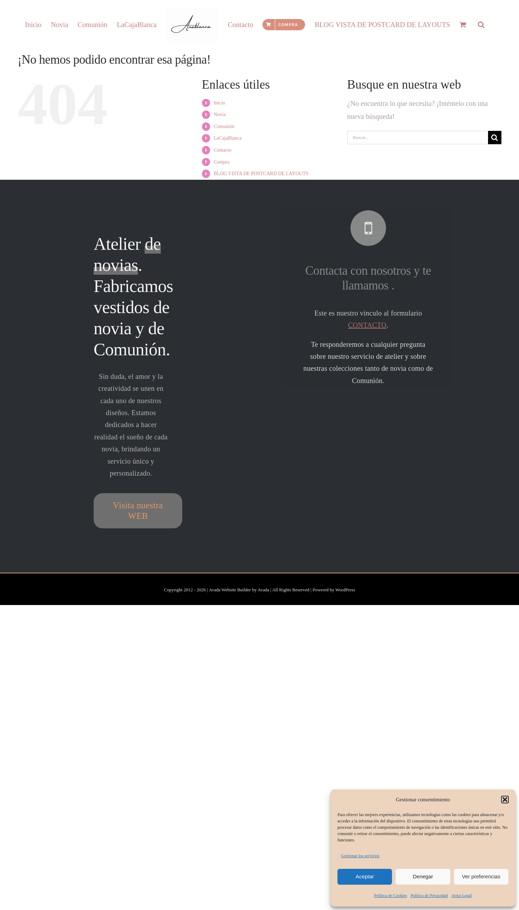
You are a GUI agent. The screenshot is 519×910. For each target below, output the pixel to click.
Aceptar (365, 876)
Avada (263, 618)
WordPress (345, 618)
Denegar (423, 876)
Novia (220, 143)
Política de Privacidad (429, 895)
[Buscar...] (417, 166)
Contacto (223, 179)
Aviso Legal (461, 895)
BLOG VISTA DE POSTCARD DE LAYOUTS (261, 202)
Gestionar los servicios (360, 855)
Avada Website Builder (230, 618)
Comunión (224, 155)
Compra (221, 190)
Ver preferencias (481, 876)
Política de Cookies (390, 895)
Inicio (219, 131)
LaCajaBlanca (227, 167)
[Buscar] (494, 166)
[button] (504, 799)
